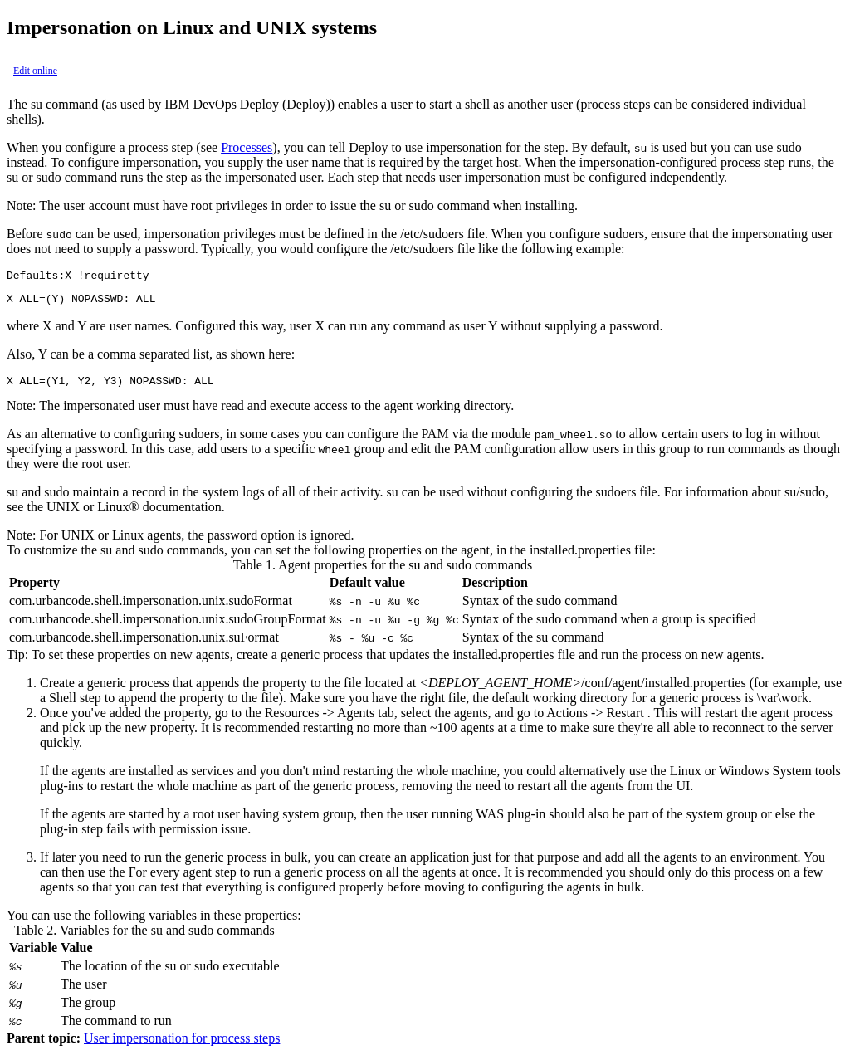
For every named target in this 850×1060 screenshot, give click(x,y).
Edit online (35, 70)
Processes (246, 147)
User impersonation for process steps (182, 1045)
